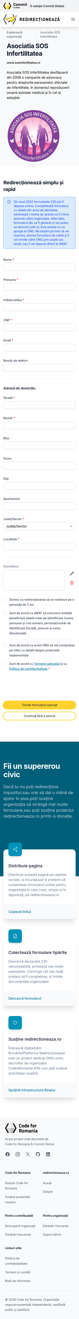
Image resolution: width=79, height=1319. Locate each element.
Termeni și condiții (17, 1272)
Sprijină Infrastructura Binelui (31, 1090)
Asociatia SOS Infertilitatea (50, 34)
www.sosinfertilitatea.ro (23, 62)
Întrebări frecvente (18, 1234)
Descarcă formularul (24, 998)
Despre (48, 1191)
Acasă (47, 1183)
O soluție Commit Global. (47, 6)
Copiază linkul (19, 912)
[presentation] (35, 686)
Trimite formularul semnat (39, 705)
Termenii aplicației (47, 663)
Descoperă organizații (20, 1226)
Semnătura (11, 566)
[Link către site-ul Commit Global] (16, 6)
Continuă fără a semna (39, 716)
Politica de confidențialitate (28, 669)
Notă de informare (17, 1281)
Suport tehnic (52, 1234)
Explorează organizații (15, 34)
